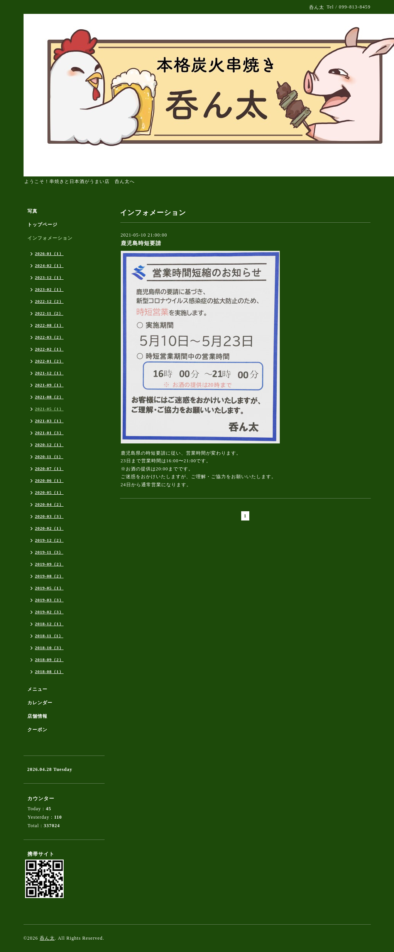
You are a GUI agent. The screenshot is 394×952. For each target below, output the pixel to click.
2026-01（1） (49, 253)
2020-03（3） (49, 516)
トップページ (42, 224)
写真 (32, 211)
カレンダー (39, 702)
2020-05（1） (49, 492)
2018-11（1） (49, 635)
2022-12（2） (49, 301)
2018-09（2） (49, 659)
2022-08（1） (49, 325)
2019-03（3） (49, 600)
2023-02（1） (49, 289)
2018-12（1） (49, 623)
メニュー (37, 689)
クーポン (37, 729)
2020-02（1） (49, 528)
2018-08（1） (49, 671)
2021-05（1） (49, 408)
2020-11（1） (49, 456)
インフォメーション (50, 238)
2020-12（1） (49, 444)
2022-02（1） (49, 349)
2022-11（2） (49, 313)
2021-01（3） (49, 432)
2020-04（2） (49, 504)
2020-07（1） (49, 468)
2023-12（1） (49, 277)
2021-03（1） (49, 420)
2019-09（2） (49, 564)
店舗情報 (37, 716)
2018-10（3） (49, 647)
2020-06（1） (49, 480)
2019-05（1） (49, 588)
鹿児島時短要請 (141, 243)
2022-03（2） (49, 337)
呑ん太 (47, 938)
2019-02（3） (49, 611)
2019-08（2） (49, 576)
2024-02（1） (49, 265)
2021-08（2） (49, 397)
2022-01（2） (49, 361)
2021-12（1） (49, 373)
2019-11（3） (49, 552)
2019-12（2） (49, 540)
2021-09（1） (49, 385)
